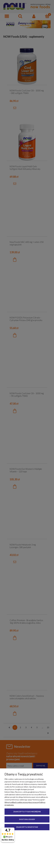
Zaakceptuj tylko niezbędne (27, 811)
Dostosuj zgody (27, 819)
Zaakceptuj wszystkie (27, 827)
